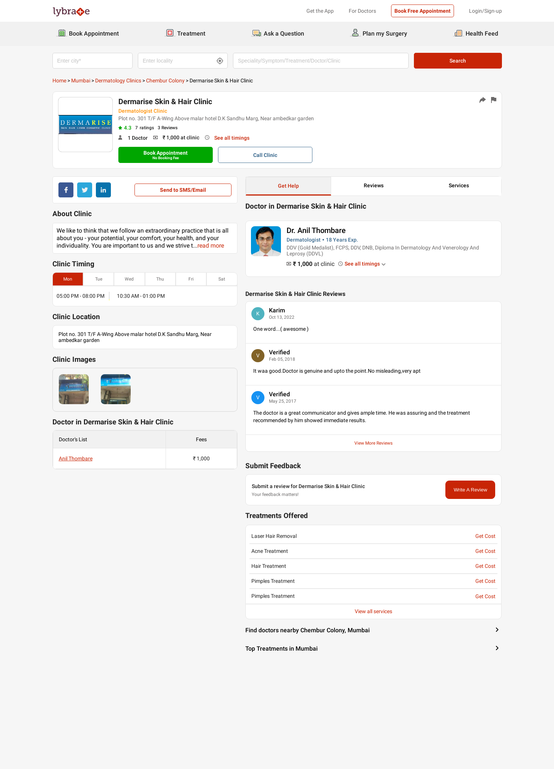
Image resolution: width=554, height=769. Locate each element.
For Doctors (362, 11)
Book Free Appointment (422, 11)
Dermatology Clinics (118, 81)
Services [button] (459, 185)
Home (59, 81)
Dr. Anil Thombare (316, 230)
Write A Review (470, 490)
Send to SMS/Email (183, 190)
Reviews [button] (374, 185)
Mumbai (80, 81)
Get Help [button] (288, 186)
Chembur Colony (165, 81)
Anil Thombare (76, 458)
